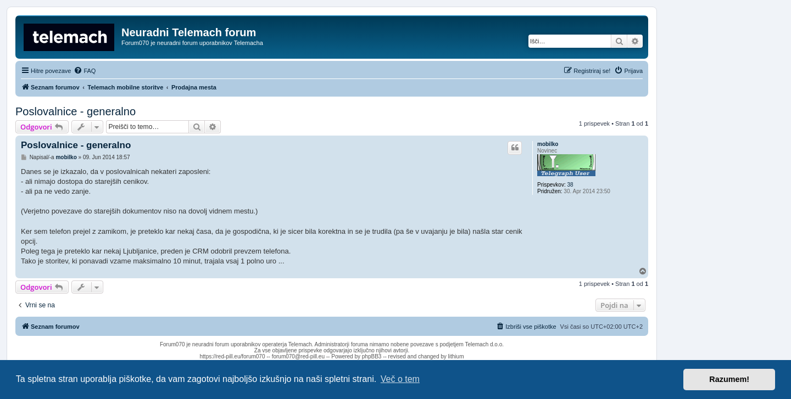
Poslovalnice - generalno (75, 111)
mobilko (547, 144)
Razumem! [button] (729, 379)
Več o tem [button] (400, 379)
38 (570, 185)
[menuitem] (85, 70)
